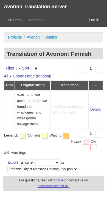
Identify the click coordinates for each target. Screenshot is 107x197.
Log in (94, 20)
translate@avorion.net (54, 186)
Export (12, 162)
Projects (15, 20)
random (43, 76)
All (6, 76)
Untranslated (24, 76)
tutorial (59, 180)
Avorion (33, 37)
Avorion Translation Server (35, 6)
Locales (36, 20)
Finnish (51, 37)
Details (95, 109)
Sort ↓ (27, 68)
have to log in (70, 107)
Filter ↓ (11, 68)
